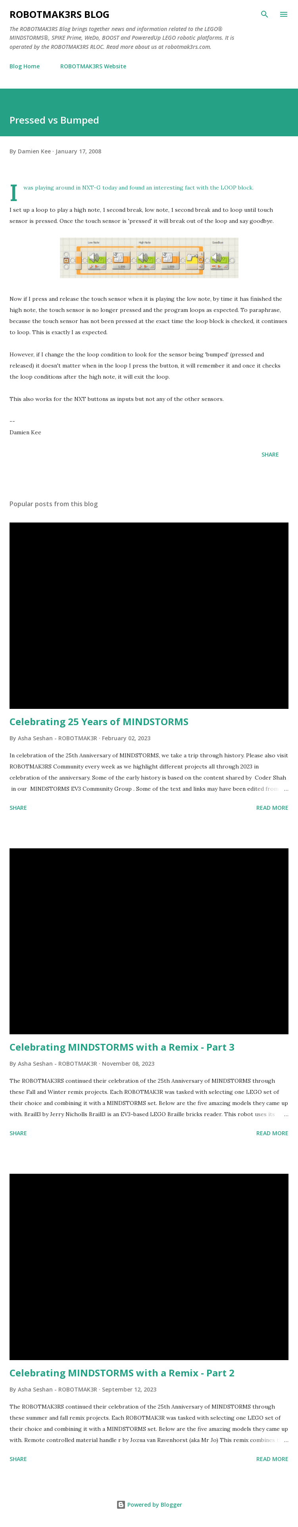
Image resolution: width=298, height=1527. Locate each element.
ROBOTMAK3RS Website (93, 66)
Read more (272, 807)
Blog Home (25, 66)
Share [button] (270, 454)
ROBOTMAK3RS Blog (60, 14)
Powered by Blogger (149, 1504)
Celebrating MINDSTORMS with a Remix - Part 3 (122, 1046)
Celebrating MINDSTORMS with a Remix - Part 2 (122, 1372)
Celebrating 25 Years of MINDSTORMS (99, 721)
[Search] (264, 14)
